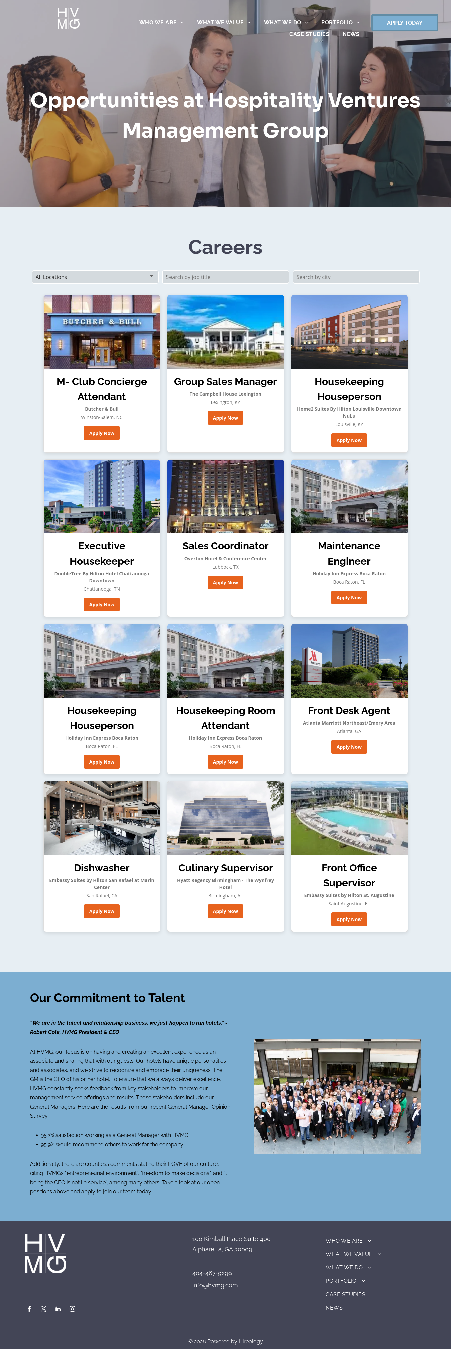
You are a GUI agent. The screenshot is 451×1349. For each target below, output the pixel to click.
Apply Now (101, 433)
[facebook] (29, 1310)
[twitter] (43, 1310)
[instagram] (72, 1310)
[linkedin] (58, 1310)
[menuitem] (161, 22)
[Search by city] (356, 277)
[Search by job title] (225, 277)
